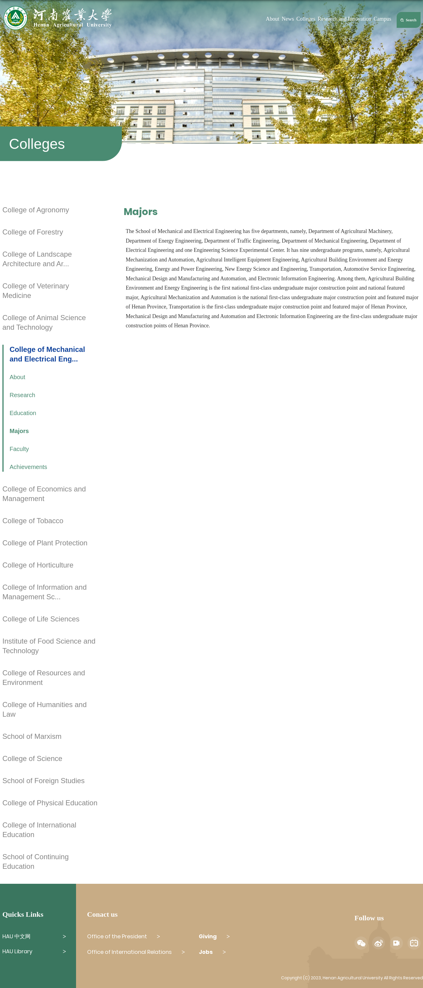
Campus (382, 19)
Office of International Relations (129, 952)
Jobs (206, 952)
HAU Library (17, 951)
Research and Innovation (344, 19)
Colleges (305, 19)
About (272, 19)
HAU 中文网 (16, 936)
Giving (208, 936)
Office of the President (117, 936)
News (288, 19)
